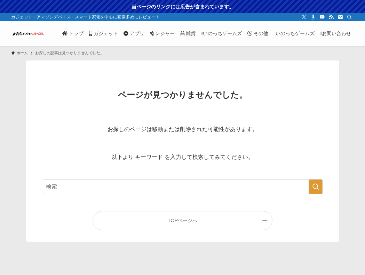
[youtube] (322, 17)
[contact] (340, 17)
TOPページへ (182, 220)
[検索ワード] (183, 186)
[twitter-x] (304, 17)
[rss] (331, 17)
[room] (313, 17)
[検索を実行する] (316, 186)
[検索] (349, 17)
